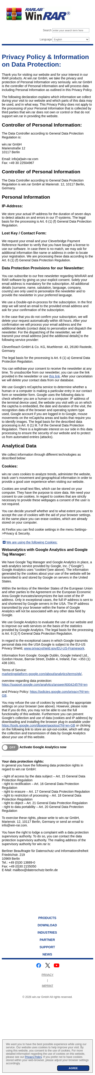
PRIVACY (47, 974)
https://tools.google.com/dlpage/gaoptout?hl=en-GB (38, 725)
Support (47, 947)
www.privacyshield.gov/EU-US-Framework (54, 648)
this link (54, 376)
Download (47, 925)
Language (46, 39)
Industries (47, 932)
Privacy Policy (33, 1057)
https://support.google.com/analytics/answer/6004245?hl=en (44, 684)
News (47, 954)
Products (47, 918)
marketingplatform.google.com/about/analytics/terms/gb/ (42, 674)
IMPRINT (47, 985)
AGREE (73, 1068)
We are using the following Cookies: (31, 542)
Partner (47, 940)
